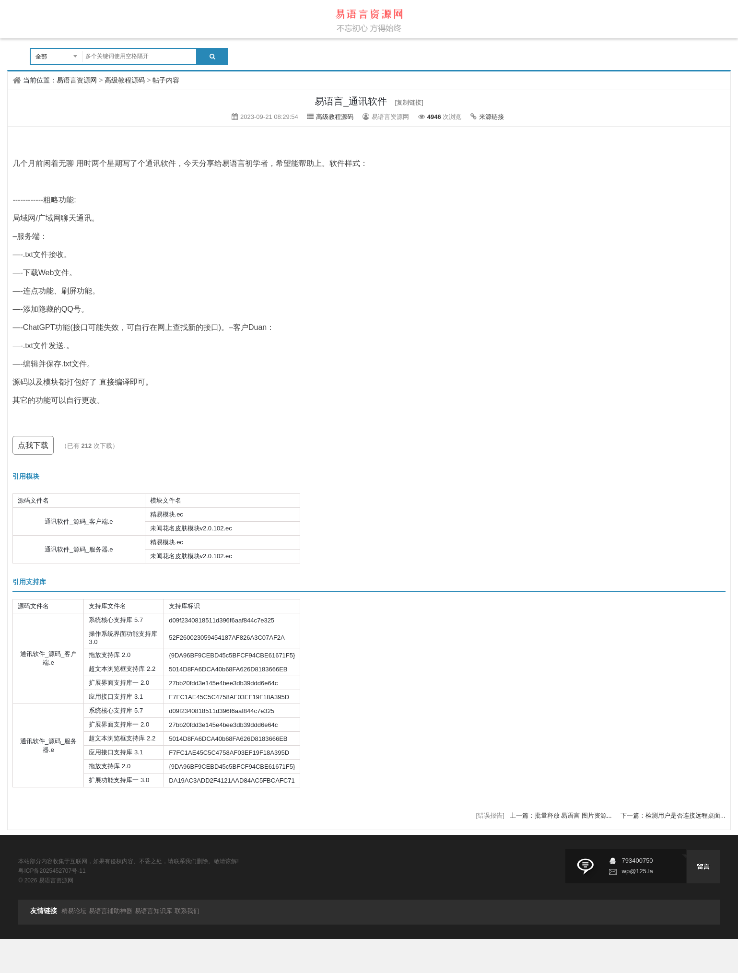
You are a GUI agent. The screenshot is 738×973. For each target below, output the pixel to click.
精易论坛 (73, 910)
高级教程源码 (125, 80)
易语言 (233, 163)
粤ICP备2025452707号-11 (51, 870)
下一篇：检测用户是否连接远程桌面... (673, 815)
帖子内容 (165, 80)
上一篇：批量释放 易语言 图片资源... (562, 815)
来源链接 (491, 116)
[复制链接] (409, 102)
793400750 (637, 860)
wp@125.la (637, 871)
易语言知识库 (153, 910)
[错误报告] (490, 815)
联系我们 (187, 910)
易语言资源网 (77, 80)
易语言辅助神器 (110, 910)
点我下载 (33, 445)
